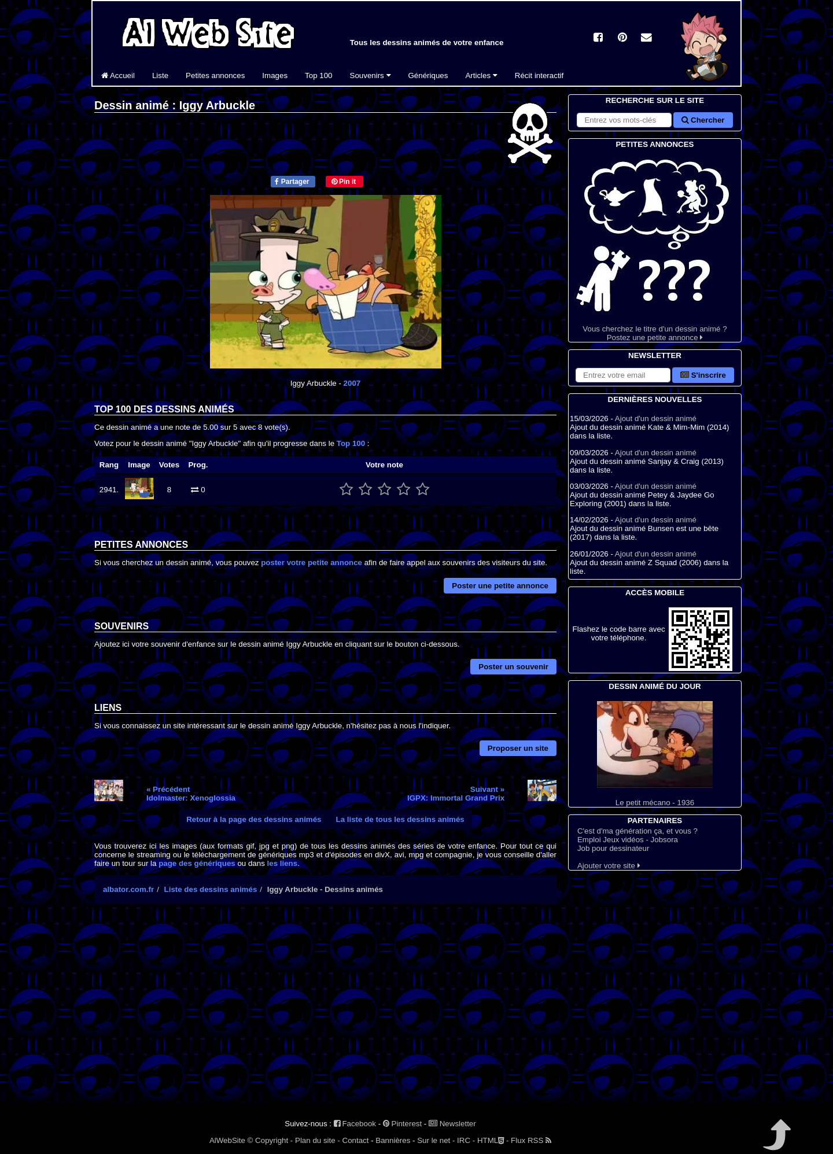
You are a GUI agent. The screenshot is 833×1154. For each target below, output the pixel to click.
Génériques (428, 75)
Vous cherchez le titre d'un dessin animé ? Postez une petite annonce (655, 246)
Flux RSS (531, 1140)
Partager (292, 182)
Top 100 (318, 75)
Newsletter (452, 1123)
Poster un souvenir (513, 666)
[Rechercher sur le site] (624, 120)
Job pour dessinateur (613, 848)
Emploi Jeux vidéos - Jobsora (627, 839)
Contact (355, 1140)
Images (275, 75)
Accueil (118, 75)
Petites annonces (215, 75)
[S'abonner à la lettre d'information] (623, 375)
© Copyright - (270, 1140)
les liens (282, 863)
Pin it (343, 182)
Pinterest (402, 1123)
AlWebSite (227, 1140)
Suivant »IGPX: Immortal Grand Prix (455, 793)
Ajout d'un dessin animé (655, 418)
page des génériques (197, 863)
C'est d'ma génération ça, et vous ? (637, 831)
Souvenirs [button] (370, 75)
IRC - (466, 1140)
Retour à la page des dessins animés (253, 819)
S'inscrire (703, 375)
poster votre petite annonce (311, 562)
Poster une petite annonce (500, 585)
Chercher (702, 120)
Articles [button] (481, 75)
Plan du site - (317, 1140)
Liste (160, 75)
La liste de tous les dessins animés (400, 819)
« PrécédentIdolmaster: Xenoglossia (190, 793)
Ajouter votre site (608, 865)
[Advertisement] (325, 1013)
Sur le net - (436, 1140)
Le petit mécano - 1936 (655, 754)
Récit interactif (539, 75)
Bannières (392, 1140)
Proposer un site (518, 748)
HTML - (492, 1140)
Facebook (355, 1123)
